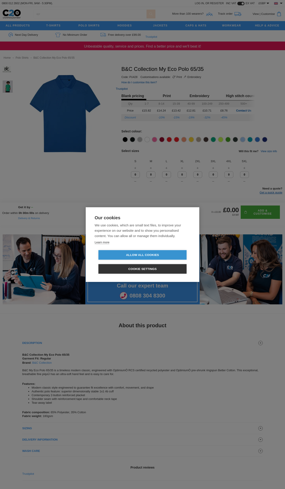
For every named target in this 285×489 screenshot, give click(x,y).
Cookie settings (168, 262)
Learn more (102, 249)
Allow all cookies (116, 262)
